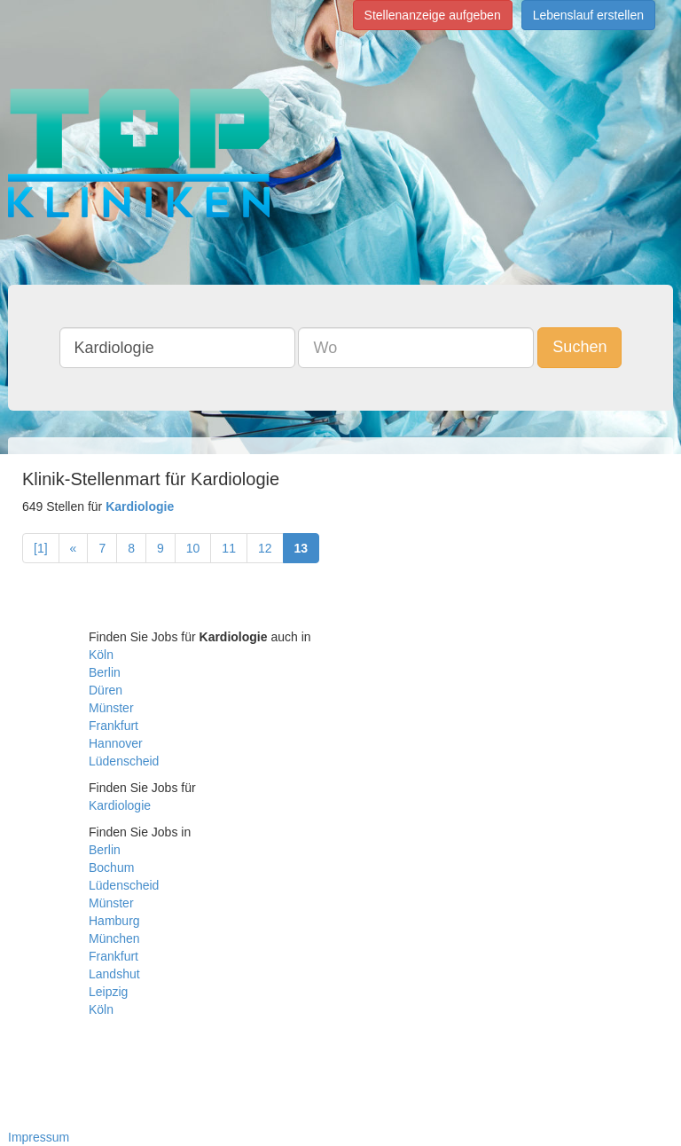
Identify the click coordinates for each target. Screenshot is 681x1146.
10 (193, 548)
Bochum (111, 867)
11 (229, 548)
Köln (101, 655)
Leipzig (108, 992)
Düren (105, 690)
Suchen (579, 347)
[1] (41, 548)
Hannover (116, 743)
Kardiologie (120, 805)
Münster (111, 708)
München (114, 938)
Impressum (38, 1137)
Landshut (114, 974)
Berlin (105, 672)
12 (265, 548)
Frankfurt (113, 725)
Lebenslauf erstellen (588, 15)
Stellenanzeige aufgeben (432, 15)
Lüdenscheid (124, 761)
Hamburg (114, 921)
